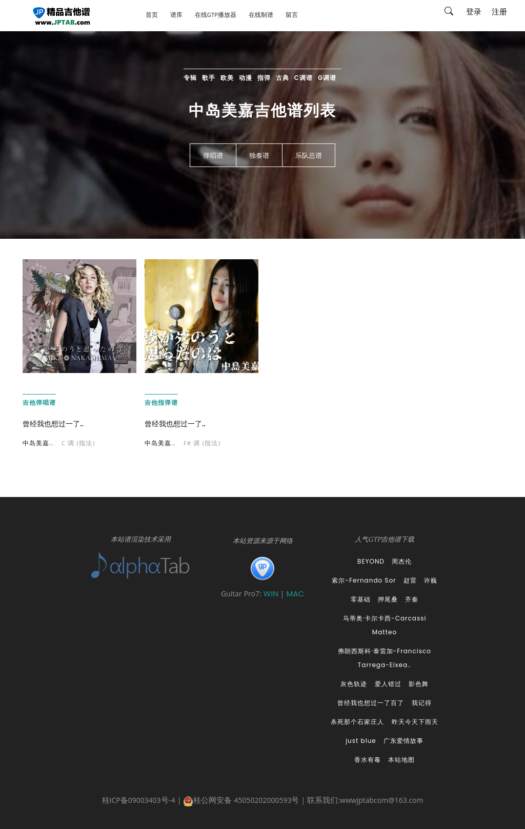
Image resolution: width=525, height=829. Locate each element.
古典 (282, 77)
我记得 (422, 702)
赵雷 (410, 580)
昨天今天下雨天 (415, 721)
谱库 (176, 15)
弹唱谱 (213, 156)
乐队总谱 (308, 156)
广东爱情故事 (403, 740)
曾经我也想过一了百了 (370, 702)
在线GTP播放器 (215, 15)
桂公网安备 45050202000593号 (241, 801)
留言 (292, 15)
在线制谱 (261, 15)
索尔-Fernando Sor (364, 580)
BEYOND (371, 561)
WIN (272, 593)
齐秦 (411, 599)
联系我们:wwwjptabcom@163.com (365, 801)
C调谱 (303, 77)
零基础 (361, 599)
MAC (295, 593)
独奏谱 (259, 156)
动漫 (245, 77)
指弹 (264, 77)
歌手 (208, 77)
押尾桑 (388, 599)
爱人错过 (388, 683)
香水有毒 (367, 759)
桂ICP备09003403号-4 (138, 801)
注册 (499, 13)
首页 (152, 15)
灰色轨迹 (353, 683)
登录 (473, 13)
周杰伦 (402, 561)
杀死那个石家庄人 (357, 721)
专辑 (190, 77)
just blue (361, 740)
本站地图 (401, 759)
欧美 (227, 77)
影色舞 (419, 683)
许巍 (430, 580)
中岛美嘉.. (38, 444)
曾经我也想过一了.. (53, 424)
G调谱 (327, 77)
